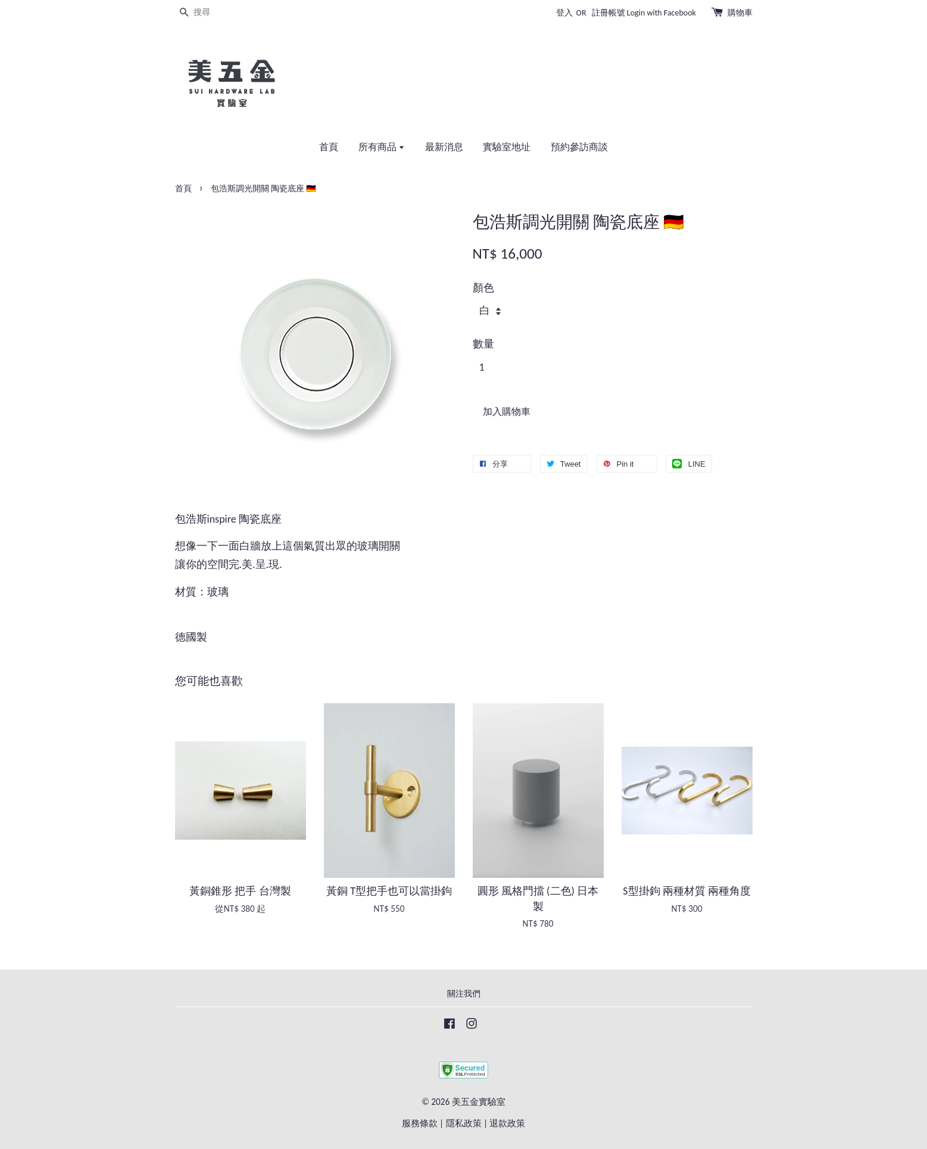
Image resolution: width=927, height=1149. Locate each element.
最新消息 (444, 147)
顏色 (483, 287)
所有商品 (381, 147)
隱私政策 (464, 1123)
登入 (564, 13)
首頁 (328, 147)
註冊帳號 (608, 13)
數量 (483, 343)
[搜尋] (210, 12)
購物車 (740, 13)
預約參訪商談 (579, 147)
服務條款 (420, 1123)
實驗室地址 (506, 147)
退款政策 (507, 1123)
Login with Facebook (661, 13)
